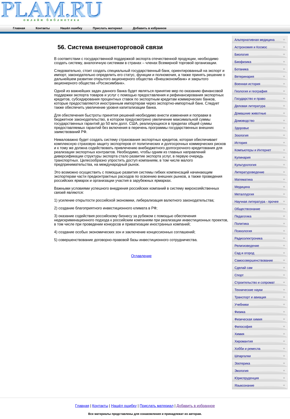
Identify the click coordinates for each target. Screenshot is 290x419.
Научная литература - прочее (256, 201)
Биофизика (243, 62)
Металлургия (244, 194)
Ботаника (241, 69)
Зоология (241, 135)
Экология (241, 371)
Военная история (247, 84)
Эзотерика (242, 363)
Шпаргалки (243, 356)
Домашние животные (250, 113)
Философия (243, 326)
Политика (242, 223)
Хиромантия (244, 341)
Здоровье (242, 128)
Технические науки (249, 290)
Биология (242, 54)
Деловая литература (250, 106)
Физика (240, 312)
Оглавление (141, 256)
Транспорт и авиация (250, 297)
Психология (243, 231)
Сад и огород (244, 253)
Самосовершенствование (254, 260)
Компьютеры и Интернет (253, 150)
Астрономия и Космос (251, 47)
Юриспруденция (247, 378)
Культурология (245, 165)
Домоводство (244, 121)
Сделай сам (243, 268)
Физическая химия (248, 319)
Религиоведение (247, 246)
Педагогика (243, 216)
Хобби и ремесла (247, 349)
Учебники (242, 304)
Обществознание (247, 209)
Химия (239, 334)
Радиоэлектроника (248, 238)
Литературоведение (249, 172)
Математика (244, 179)
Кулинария (243, 157)
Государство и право (250, 98)
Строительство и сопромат (255, 282)
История (241, 143)
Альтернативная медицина (255, 40)
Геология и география (251, 91)
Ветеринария (244, 76)
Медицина (242, 187)
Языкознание (244, 385)
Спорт (239, 275)
